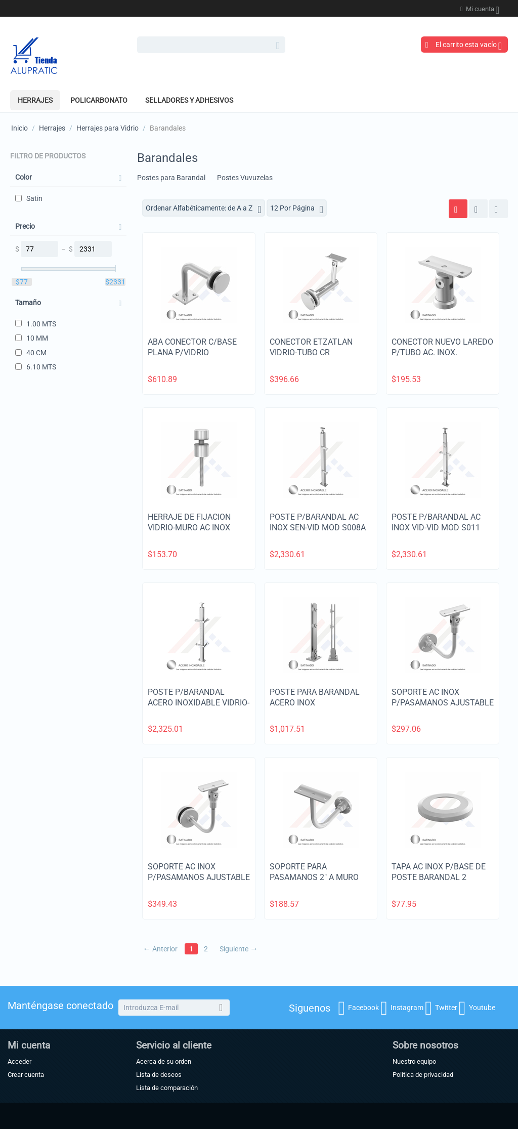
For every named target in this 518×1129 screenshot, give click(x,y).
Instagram (401, 1008)
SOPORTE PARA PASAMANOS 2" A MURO (314, 872)
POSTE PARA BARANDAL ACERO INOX (315, 697)
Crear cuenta (26, 1074)
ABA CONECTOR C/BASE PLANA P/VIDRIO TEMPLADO (192, 352)
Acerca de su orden (163, 1061)
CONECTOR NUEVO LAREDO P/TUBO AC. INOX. (442, 347)
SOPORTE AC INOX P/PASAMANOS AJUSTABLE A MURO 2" (443, 702)
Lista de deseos (159, 1074)
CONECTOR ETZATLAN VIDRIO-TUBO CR (311, 347)
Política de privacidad (423, 1074)
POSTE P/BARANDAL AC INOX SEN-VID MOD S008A (318, 522)
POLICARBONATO (98, 100)
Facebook (358, 1008)
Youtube (477, 1008)
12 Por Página (296, 209)
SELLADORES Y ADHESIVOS (189, 100)
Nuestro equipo (414, 1061)
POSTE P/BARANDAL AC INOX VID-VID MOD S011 (436, 522)
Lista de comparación (167, 1088)
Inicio (19, 128)
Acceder (19, 1061)
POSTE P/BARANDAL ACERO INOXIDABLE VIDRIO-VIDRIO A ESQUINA (198, 702)
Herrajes (35, 100)
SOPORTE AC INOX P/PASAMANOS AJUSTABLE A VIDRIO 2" (199, 877)
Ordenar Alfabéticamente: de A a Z (203, 209)
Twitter (441, 1008)
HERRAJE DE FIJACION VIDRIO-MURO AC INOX (189, 522)
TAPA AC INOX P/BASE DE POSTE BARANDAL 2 (439, 872)
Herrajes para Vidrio (107, 128)
